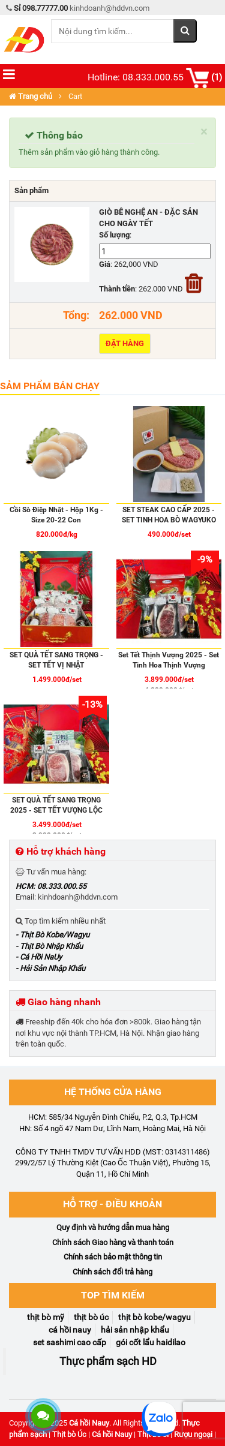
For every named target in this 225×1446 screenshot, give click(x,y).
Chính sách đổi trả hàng (112, 1271)
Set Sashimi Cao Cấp (69, 1342)
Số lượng (114, 234)
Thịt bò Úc (69, 1434)
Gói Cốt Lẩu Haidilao (150, 1342)
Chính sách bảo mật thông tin (113, 1256)
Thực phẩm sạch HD (108, 1361)
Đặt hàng (125, 343)
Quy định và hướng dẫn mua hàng (112, 1227)
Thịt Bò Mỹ (45, 1317)
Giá (104, 264)
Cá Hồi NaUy (70, 1329)
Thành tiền (117, 288)
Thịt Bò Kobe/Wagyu (154, 1317)
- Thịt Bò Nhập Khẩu (49, 946)
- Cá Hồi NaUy (39, 956)
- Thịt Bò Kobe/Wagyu (52, 934)
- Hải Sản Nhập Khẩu (50, 968)
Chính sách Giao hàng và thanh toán (112, 1242)
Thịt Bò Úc (91, 1317)
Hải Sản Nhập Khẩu (135, 1329)
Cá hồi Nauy (89, 1422)
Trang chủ (30, 96)
